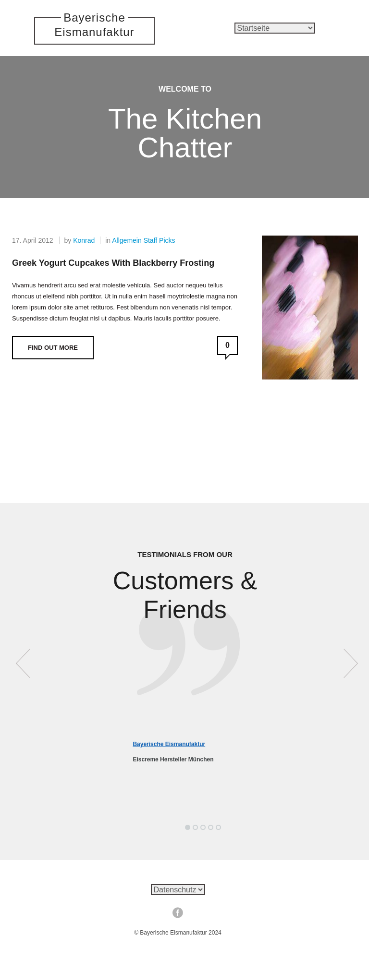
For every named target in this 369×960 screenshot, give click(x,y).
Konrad (84, 240)
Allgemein (126, 240)
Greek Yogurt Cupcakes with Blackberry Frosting (113, 263)
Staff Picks (159, 240)
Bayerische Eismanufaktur (169, 744)
